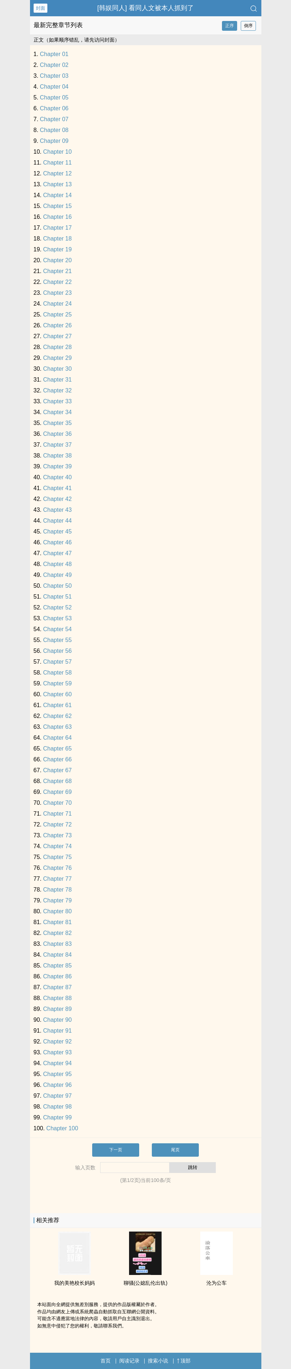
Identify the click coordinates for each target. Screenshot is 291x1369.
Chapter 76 (57, 868)
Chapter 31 (57, 380)
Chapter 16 (57, 217)
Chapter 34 (57, 412)
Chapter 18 (57, 238)
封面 (40, 8)
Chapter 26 (57, 325)
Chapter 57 (57, 662)
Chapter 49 (57, 575)
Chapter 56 (57, 651)
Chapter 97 (57, 1096)
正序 (229, 25)
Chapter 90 (57, 1020)
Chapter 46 (57, 542)
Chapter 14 (57, 195)
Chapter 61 (57, 705)
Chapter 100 (62, 1128)
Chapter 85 (57, 965)
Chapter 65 (57, 748)
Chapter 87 (57, 987)
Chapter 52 (57, 607)
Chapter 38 (57, 455)
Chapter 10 (57, 152)
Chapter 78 (57, 890)
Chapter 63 (57, 727)
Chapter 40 (57, 477)
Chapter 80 (57, 911)
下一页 (115, 1149)
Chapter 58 (57, 672)
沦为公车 (216, 1283)
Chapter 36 (57, 434)
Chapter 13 (57, 184)
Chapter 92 (57, 1041)
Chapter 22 (57, 282)
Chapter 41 (57, 488)
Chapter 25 (57, 314)
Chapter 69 (57, 792)
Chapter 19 (57, 249)
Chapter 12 (57, 173)
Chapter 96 (57, 1085)
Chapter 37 (57, 445)
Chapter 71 (57, 814)
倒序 (248, 25)
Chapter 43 (57, 510)
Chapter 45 (57, 531)
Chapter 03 (54, 76)
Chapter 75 (57, 857)
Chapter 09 (54, 141)
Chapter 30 (57, 369)
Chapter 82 (57, 933)
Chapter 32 (57, 390)
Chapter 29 (57, 358)
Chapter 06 (54, 108)
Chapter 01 (54, 54)
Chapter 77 (57, 879)
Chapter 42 (57, 499)
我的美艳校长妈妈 (74, 1283)
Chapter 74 (57, 846)
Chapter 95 (57, 1074)
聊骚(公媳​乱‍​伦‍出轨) (145, 1283)
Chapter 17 (57, 228)
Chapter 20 (57, 260)
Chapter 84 (57, 955)
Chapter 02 (54, 65)
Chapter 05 (54, 97)
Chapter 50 (57, 586)
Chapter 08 (54, 130)
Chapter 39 (57, 466)
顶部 (184, 1361)
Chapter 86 (57, 976)
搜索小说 (158, 1361)
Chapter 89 (57, 1009)
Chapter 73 (57, 835)
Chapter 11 (57, 163)
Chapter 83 (57, 944)
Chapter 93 (57, 1052)
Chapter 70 (57, 803)
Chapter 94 (57, 1063)
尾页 (175, 1149)
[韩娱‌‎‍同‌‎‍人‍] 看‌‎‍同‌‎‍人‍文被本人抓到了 (145, 8)
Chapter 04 (54, 87)
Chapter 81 (57, 922)
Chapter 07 (54, 119)
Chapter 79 (57, 900)
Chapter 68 (57, 781)
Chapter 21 (57, 271)
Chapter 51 (57, 597)
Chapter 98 (57, 1107)
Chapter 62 (57, 716)
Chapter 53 (57, 618)
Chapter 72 (57, 824)
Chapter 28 (57, 347)
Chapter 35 (57, 423)
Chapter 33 (57, 401)
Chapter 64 (57, 738)
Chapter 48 (57, 564)
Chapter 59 (57, 683)
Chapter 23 (57, 293)
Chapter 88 (57, 998)
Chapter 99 (57, 1117)
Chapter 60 (57, 694)
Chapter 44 (57, 521)
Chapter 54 (57, 629)
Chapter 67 (57, 770)
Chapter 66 (57, 759)
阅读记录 (129, 1361)
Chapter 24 (57, 304)
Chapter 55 (57, 640)
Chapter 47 (57, 553)
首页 (105, 1361)
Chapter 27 (57, 336)
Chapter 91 (57, 1031)
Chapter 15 (57, 206)
